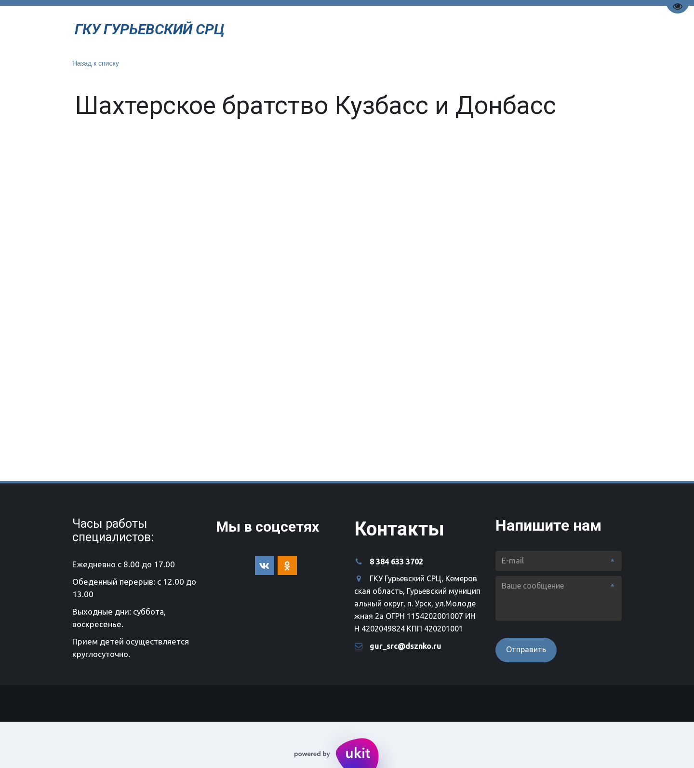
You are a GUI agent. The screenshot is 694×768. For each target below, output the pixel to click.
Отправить (526, 649)
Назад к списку (95, 63)
